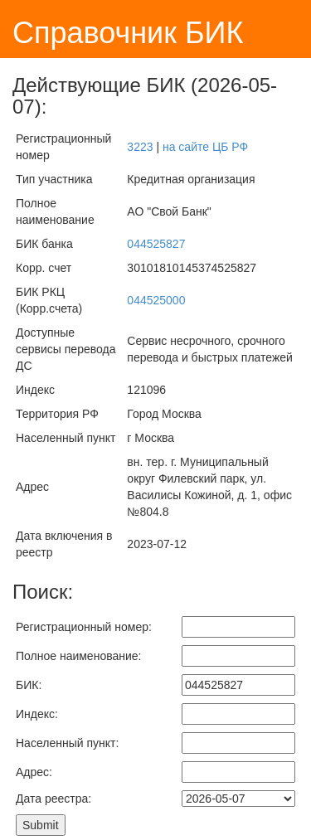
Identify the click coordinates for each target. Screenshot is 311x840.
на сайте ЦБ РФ (205, 146)
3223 (140, 146)
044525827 (156, 243)
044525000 (156, 300)
